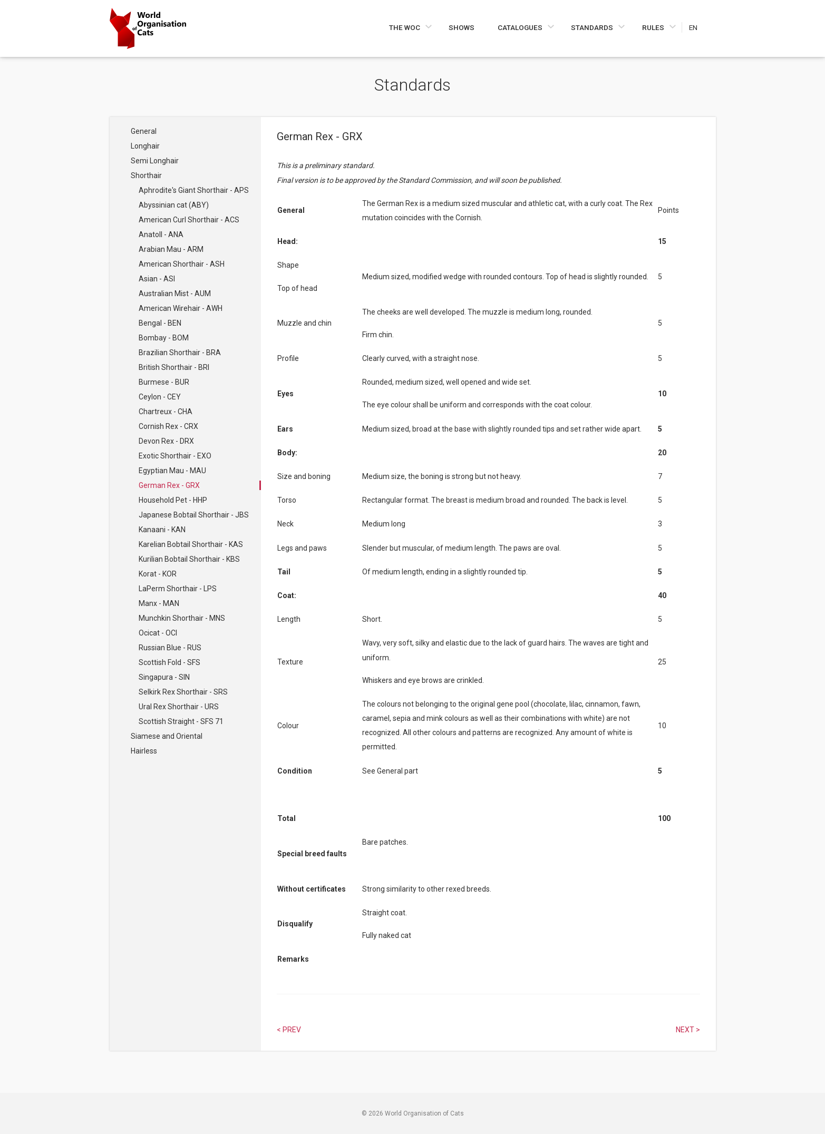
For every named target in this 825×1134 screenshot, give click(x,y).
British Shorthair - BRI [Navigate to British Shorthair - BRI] (174, 367)
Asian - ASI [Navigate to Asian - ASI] (157, 279)
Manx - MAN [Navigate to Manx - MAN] (159, 603)
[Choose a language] (699, 27)
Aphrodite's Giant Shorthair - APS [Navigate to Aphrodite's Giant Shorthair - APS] (194, 190)
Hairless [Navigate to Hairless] (144, 751)
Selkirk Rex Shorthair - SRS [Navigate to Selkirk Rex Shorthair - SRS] (183, 692)
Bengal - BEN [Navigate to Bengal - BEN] (160, 323)
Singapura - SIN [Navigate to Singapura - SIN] (164, 677)
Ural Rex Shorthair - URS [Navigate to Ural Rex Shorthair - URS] (179, 706)
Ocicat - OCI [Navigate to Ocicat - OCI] (158, 633)
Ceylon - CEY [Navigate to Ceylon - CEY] (160, 397)
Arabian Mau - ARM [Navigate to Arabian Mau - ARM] (171, 249)
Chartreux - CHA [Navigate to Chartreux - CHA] (165, 411)
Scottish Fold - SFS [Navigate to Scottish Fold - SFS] (169, 662)
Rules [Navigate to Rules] (654, 27)
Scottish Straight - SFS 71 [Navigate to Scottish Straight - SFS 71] (181, 721)
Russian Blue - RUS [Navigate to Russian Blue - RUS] (170, 647)
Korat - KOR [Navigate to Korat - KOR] (158, 574)
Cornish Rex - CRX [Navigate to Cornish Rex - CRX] (168, 426)
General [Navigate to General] (144, 131)
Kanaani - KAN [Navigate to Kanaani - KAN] (162, 529)
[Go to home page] (148, 28)
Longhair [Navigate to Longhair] (145, 146)
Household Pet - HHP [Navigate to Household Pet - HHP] (173, 500)
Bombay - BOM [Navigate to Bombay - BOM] (164, 338)
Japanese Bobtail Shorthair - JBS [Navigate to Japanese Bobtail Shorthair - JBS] (194, 515)
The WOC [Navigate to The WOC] (405, 27)
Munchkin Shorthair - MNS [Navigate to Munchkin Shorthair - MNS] (182, 618)
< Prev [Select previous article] (289, 1029)
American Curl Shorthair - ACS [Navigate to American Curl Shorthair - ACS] (189, 220)
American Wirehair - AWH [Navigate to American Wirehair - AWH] (180, 308)
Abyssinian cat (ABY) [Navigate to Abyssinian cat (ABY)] (174, 205)
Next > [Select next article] (688, 1029)
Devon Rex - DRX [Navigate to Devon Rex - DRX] (166, 441)
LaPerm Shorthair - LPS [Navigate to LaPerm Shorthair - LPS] (178, 588)
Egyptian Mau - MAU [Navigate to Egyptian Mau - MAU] (172, 470)
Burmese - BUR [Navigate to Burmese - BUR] (164, 382)
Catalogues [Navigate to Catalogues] (521, 27)
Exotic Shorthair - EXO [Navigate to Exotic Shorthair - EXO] (175, 456)
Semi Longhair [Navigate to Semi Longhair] (155, 161)
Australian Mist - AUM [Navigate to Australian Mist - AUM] (175, 293)
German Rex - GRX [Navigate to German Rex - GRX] (169, 485)
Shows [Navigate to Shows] (461, 27)
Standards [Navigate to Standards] (593, 27)
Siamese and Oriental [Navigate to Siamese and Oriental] (166, 736)
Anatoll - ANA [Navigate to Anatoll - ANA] (161, 234)
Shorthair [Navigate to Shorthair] (146, 175)
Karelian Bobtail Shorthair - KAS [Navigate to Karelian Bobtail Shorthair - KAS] (191, 544)
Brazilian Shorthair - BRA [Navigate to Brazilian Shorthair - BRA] (180, 352)
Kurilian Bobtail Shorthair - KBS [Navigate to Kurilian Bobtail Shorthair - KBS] (189, 559)
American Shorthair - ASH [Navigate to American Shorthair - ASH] (182, 264)
